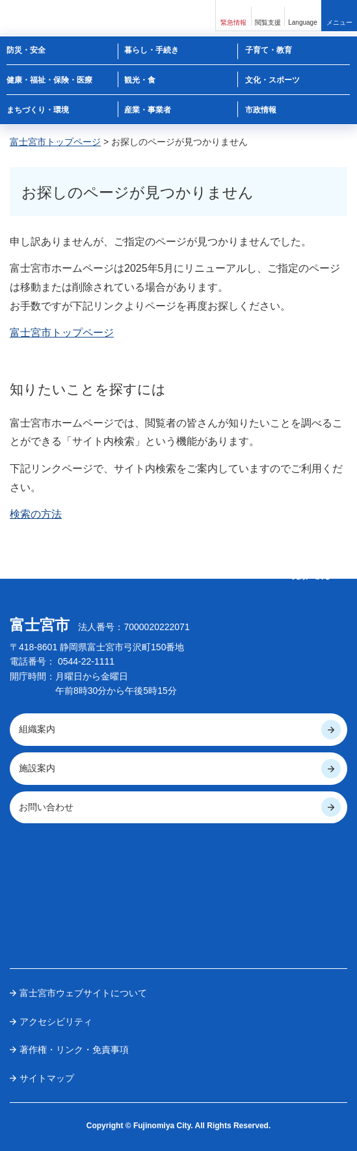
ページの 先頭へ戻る (311, 571)
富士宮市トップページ (55, 142)
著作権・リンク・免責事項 (74, 1049)
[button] (233, 15)
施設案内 (37, 768)
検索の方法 (36, 514)
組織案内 (37, 729)
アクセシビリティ (56, 1021)
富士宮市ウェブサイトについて (83, 993)
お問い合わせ (46, 807)
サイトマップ (47, 1078)
